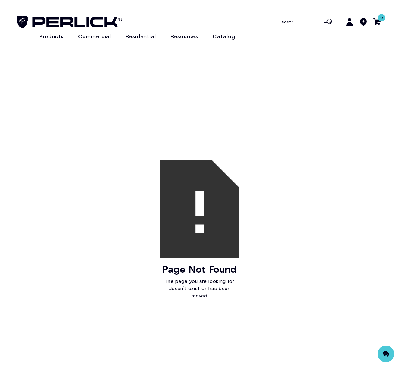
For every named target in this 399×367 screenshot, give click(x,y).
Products (51, 36)
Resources (184, 36)
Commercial (94, 36)
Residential (140, 36)
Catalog (224, 36)
